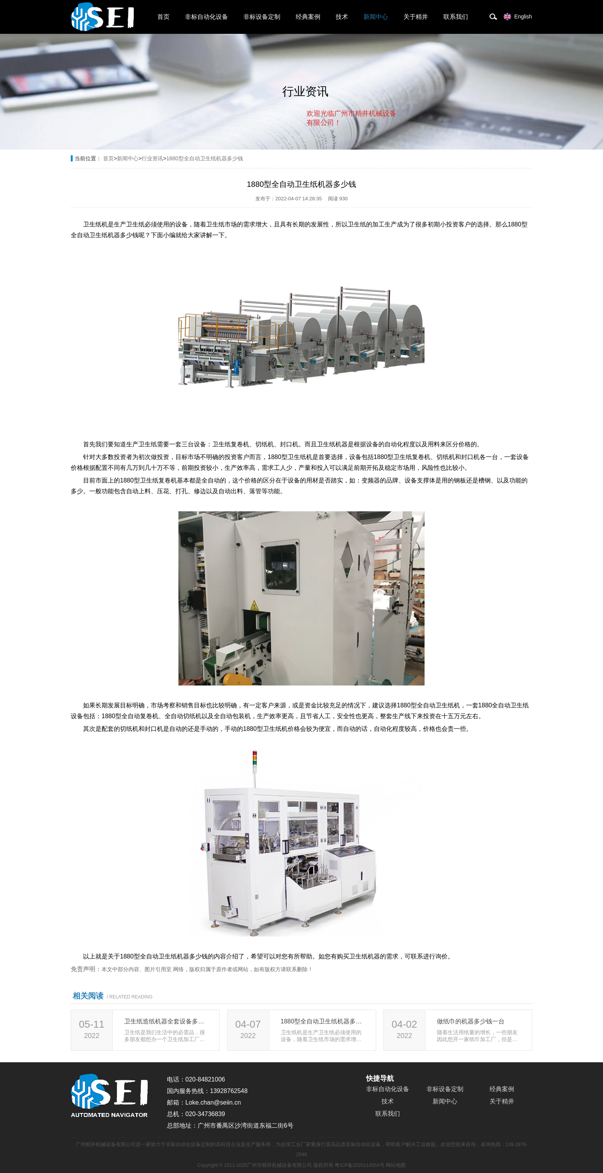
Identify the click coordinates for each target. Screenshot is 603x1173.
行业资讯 (152, 158)
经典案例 (308, 16)
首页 (163, 16)
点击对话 (382, 154)
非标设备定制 (261, 16)
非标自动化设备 (206, 16)
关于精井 (415, 16)
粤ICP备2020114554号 (359, 1165)
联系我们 (455, 16)
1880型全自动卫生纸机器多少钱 (204, 158)
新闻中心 (375, 16)
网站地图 (396, 1165)
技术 (342, 16)
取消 (334, 154)
